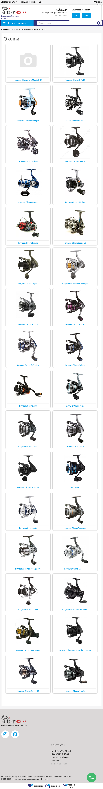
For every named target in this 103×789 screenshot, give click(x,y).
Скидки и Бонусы (28, 2)
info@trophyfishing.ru (60, 757)
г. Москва (62, 9)
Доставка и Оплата (9, 2)
